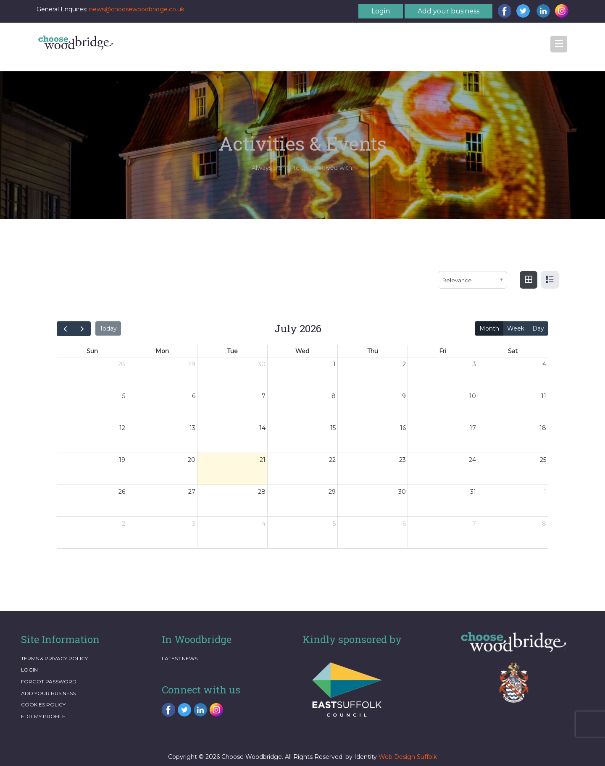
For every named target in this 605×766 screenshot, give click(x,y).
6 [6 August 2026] (404, 523)
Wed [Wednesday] (302, 351)
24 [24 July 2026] (472, 460)
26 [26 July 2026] (121, 491)
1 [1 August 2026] (545, 491)
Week (515, 328)
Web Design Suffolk (408, 757)
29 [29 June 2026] (191, 364)
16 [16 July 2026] (403, 428)
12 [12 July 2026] (122, 428)
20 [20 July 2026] (191, 460)
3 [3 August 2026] (193, 523)
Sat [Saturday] (513, 351)
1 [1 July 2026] (334, 364)
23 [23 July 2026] (402, 460)
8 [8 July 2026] (333, 396)
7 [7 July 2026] (264, 396)
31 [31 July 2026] (473, 491)
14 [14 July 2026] (262, 428)
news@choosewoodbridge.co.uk (136, 9)
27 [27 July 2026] (191, 491)
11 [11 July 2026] (543, 396)
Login (380, 11)
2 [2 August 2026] (123, 523)
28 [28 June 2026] (121, 364)
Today (108, 328)
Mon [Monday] (162, 351)
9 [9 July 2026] (404, 396)
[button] (558, 44)
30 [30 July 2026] (402, 491)
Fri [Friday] (442, 351)
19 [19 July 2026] (122, 460)
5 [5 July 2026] (123, 396)
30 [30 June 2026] (262, 364)
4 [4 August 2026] (264, 523)
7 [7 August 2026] (474, 523)
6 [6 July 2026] (193, 396)
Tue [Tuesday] (232, 351)
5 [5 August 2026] (334, 523)
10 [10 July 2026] (472, 396)
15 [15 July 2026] (333, 428)
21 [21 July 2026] (263, 460)
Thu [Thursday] (372, 351)
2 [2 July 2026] (404, 364)
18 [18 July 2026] (542, 428)
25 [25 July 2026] (543, 460)
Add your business (448, 11)
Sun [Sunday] (92, 351)
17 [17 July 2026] (473, 428)
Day (538, 328)
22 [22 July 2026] (332, 460)
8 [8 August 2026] (544, 523)
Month (489, 328)
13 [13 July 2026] (192, 428)
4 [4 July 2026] (544, 364)
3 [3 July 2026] (474, 364)
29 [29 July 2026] (332, 491)
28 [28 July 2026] (262, 491)
